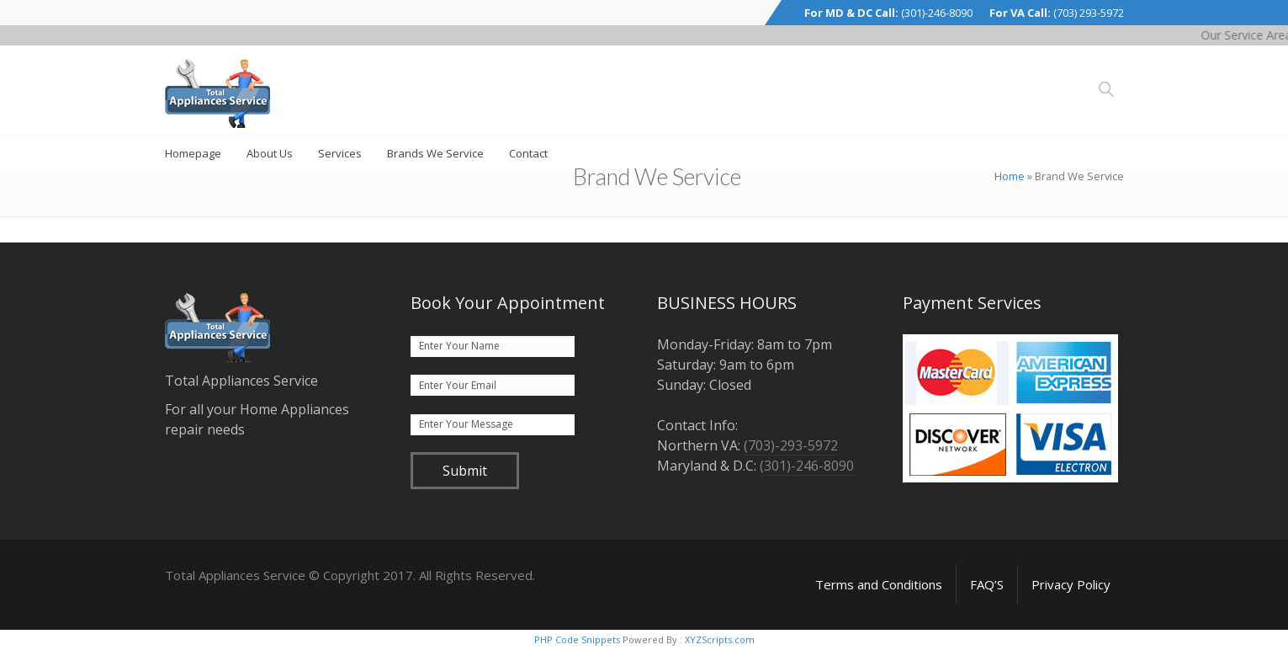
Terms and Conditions (878, 584)
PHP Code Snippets (577, 639)
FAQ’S (987, 584)
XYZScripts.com (720, 639)
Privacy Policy (1070, 584)
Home (1009, 176)
